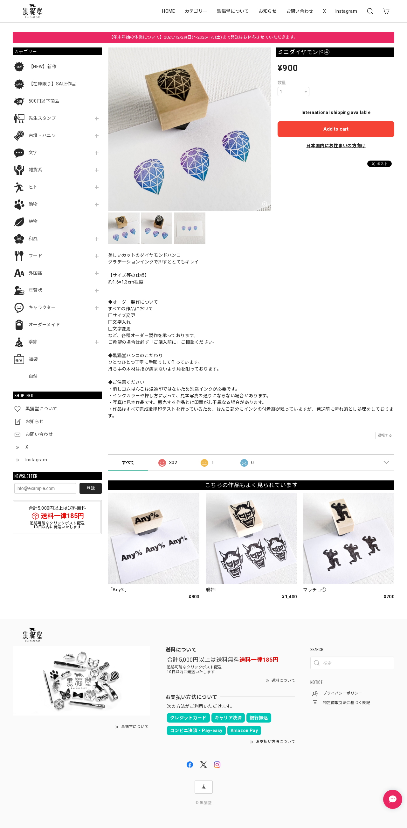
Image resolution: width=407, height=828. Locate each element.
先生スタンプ (42, 118)
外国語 (35, 273)
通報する (385, 435)
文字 (33, 152)
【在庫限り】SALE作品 (52, 83)
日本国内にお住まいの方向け (335, 145)
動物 (33, 204)
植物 (33, 221)
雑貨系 (35, 169)
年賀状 (35, 290)
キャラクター (42, 307)
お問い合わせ (300, 11)
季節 (33, 341)
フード (35, 255)
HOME (168, 11)
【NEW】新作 (42, 66)
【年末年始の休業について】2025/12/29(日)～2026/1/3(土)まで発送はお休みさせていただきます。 (203, 37)
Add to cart (335, 129)
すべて (128, 462)
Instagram (346, 11)
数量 (282, 82)
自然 (33, 376)
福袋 (33, 359)
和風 (33, 238)
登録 (90, 488)
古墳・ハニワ (42, 135)
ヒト (33, 187)
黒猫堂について (233, 11)
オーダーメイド (44, 324)
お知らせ (268, 11)
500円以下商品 (44, 101)
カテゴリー (196, 11)
